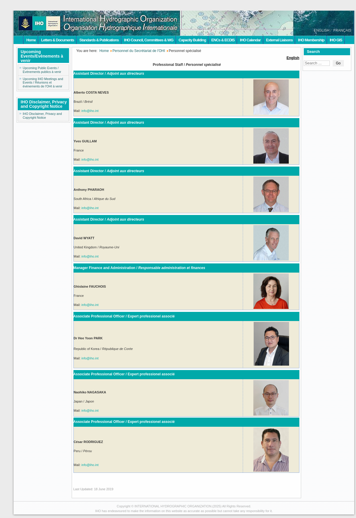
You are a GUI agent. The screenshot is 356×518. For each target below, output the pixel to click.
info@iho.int (90, 111)
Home (31, 40)
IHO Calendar (250, 40)
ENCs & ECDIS (222, 40)
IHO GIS (336, 40)
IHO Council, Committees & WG (148, 40)
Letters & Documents (57, 40)
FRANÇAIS (342, 30)
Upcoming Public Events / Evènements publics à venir (42, 70)
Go (338, 63)
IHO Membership (311, 40)
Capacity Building (192, 40)
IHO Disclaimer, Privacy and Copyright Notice (42, 115)
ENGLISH (321, 30)
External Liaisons (279, 40)
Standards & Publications (99, 40)
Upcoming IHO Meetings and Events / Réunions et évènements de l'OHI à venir (43, 82)
